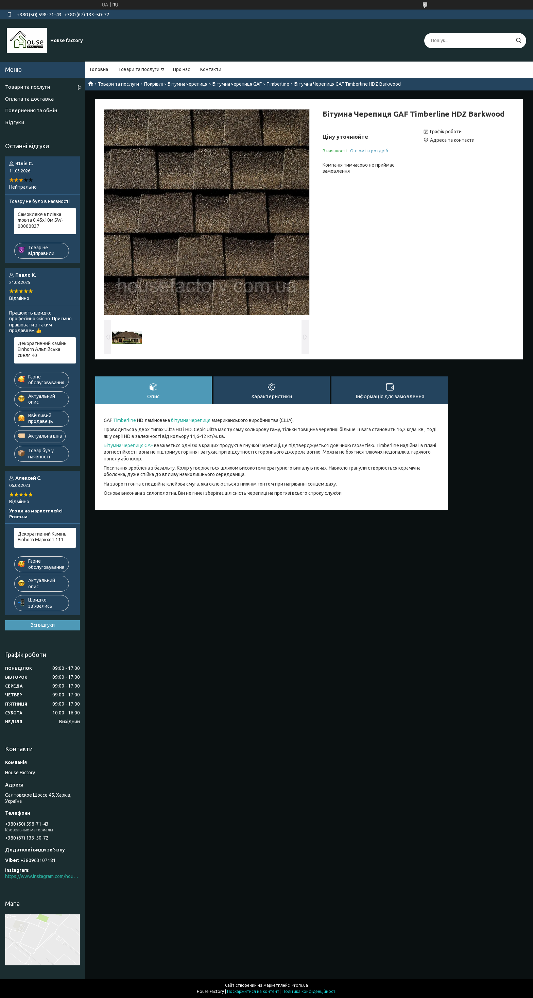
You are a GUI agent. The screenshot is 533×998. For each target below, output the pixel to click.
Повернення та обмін (31, 110)
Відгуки (14, 122)
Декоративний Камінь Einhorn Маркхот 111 (42, 537)
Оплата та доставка (29, 99)
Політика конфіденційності (309, 991)
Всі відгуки (43, 625)
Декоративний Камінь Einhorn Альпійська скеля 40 (42, 349)
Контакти (210, 69)
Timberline (277, 84)
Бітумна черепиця (187, 84)
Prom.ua (300, 985)
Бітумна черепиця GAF (237, 84)
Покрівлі (153, 84)
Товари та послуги (138, 69)
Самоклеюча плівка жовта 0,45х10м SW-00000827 (40, 220)
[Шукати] (518, 40)
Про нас (181, 69)
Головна (99, 69)
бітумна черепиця (190, 420)
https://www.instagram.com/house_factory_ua (42, 876)
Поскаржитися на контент (253, 991)
